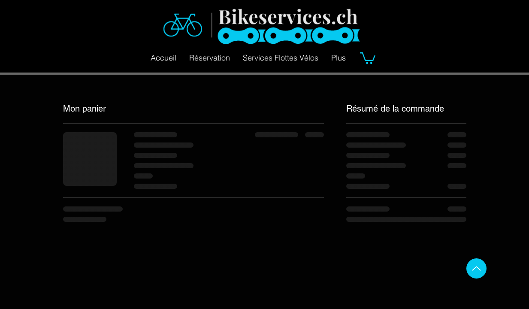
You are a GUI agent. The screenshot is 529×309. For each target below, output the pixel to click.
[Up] (476, 268)
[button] (367, 57)
